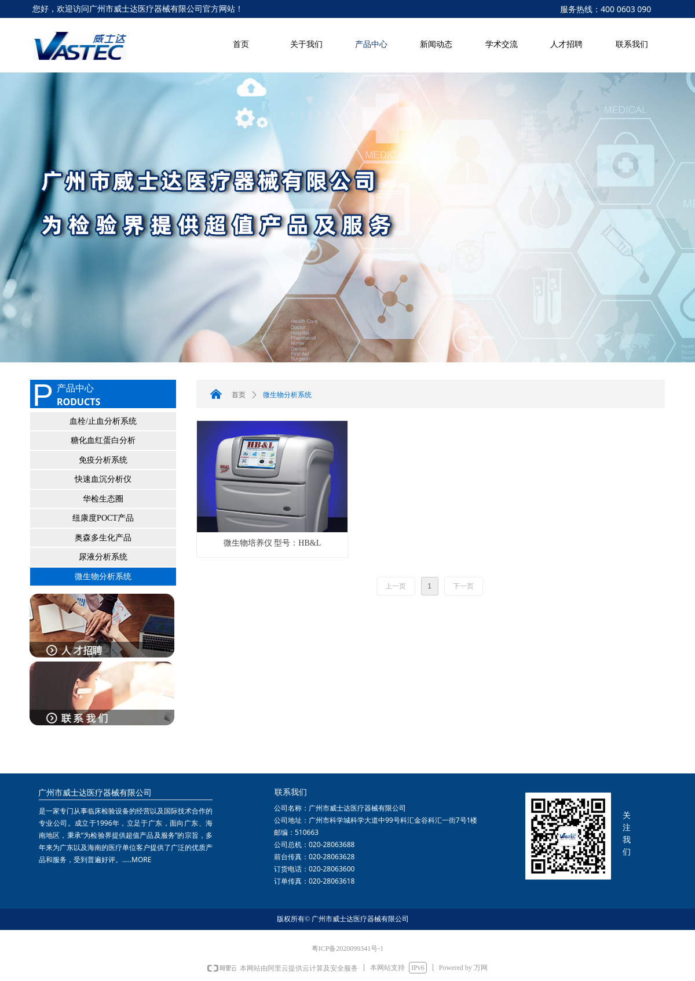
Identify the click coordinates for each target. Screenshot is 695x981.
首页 (239, 395)
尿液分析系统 (103, 557)
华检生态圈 (103, 499)
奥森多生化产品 (103, 537)
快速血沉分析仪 (103, 479)
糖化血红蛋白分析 (103, 440)
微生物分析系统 (103, 576)
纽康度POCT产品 (103, 518)
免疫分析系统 (103, 460)
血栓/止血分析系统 (103, 421)
